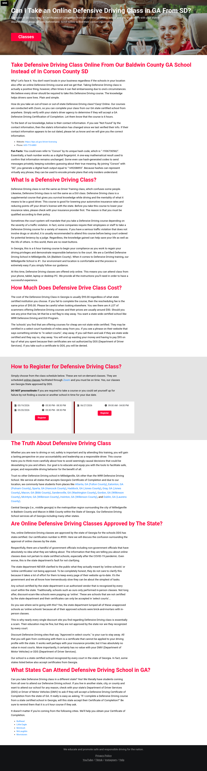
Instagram (111, 760)
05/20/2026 (23, 410)
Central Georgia (20, 507)
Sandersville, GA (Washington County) (74, 492)
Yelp (121, 760)
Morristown (22, 734)
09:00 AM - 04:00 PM (118, 405)
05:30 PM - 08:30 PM (56, 405)
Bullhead (20, 721)
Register (42, 417)
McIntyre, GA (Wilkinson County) (40, 496)
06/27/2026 (86, 405)
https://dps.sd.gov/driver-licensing (41, 142)
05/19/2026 (23, 405)
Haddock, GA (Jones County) (84, 488)
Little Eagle (22, 724)
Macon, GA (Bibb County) (36, 492)
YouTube (88, 760)
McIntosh (21, 728)
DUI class (79, 193)
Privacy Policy (103, 755)
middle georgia (44, 507)
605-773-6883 (30, 145)
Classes (26, 36)
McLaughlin (22, 731)
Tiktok (99, 760)
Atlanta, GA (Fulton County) (91, 484)
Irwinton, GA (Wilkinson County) (78, 496)
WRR (4, 3)
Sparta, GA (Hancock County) (49, 488)
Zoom (66, 380)
